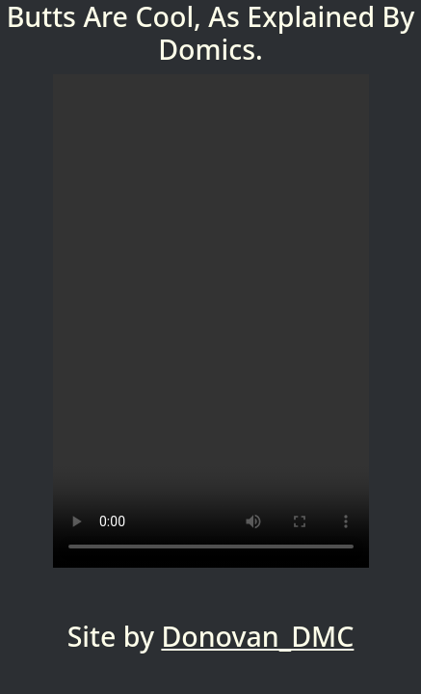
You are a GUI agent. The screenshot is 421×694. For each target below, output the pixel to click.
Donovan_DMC (257, 635)
